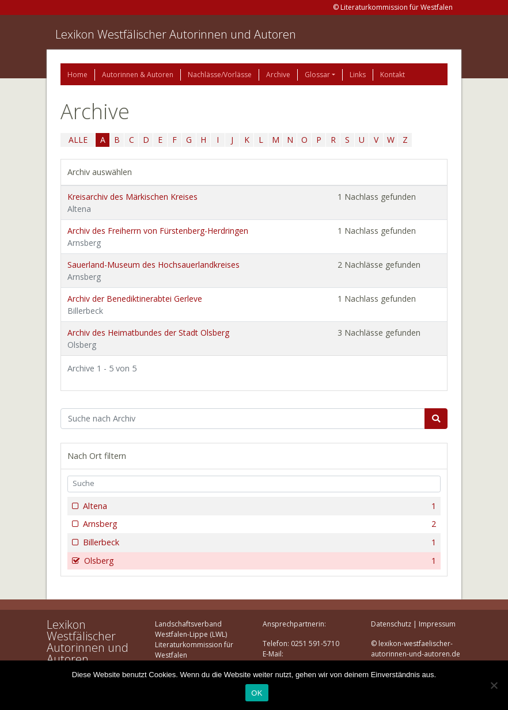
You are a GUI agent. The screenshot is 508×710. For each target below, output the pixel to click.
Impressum (437, 624)
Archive (278, 74)
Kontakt (392, 74)
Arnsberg (258, 524)
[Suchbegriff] (242, 418)
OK (256, 693)
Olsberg (259, 561)
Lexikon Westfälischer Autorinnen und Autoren (175, 34)
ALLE (78, 139)
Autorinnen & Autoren (137, 74)
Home (77, 74)
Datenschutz (391, 624)
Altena (258, 506)
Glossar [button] (317, 74)
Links (358, 74)
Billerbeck (258, 542)
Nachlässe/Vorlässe (220, 74)
